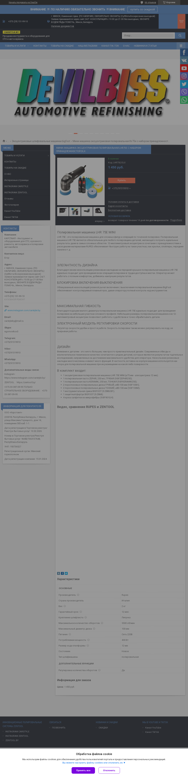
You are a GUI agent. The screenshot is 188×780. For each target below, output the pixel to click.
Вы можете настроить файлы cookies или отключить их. (92, 762)
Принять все (83, 770)
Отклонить (109, 770)
